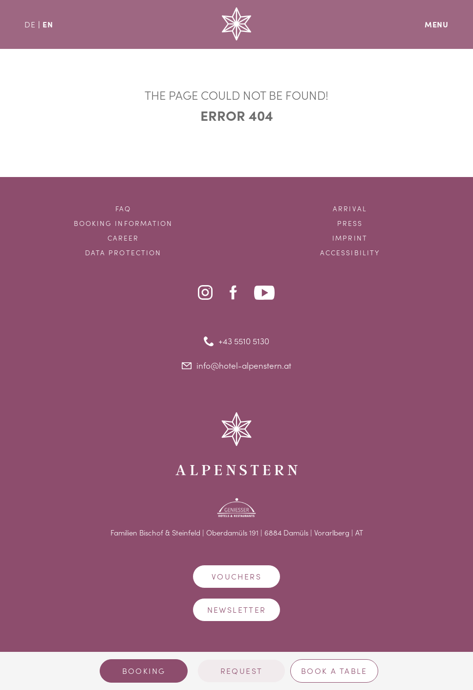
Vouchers (236, 576)
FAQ (123, 208)
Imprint (349, 238)
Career (123, 238)
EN (48, 24)
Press (350, 223)
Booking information (123, 223)
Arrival (350, 208)
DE (30, 24)
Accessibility (350, 252)
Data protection (123, 252)
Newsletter (236, 609)
